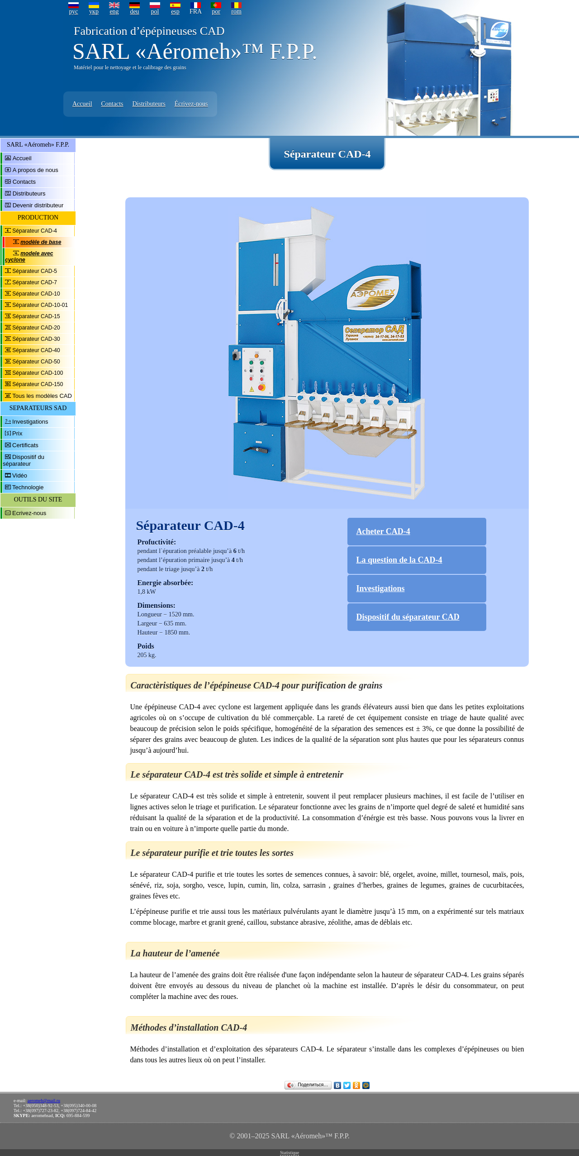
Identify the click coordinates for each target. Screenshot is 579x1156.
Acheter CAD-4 (383, 531)
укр (94, 11)
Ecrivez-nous (29, 513)
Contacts (112, 103)
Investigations (30, 421)
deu (134, 11)
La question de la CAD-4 (399, 559)
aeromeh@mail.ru (44, 1100)
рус (73, 11)
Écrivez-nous (191, 103)
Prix (17, 433)
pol (155, 11)
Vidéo (19, 475)
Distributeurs (149, 103)
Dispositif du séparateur (23, 460)
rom (236, 11)
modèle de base (40, 242)
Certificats (25, 445)
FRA (196, 11)
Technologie (27, 487)
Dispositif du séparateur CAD (408, 616)
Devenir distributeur (38, 205)
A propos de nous (35, 170)
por (216, 11)
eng (114, 11)
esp (175, 11)
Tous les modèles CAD (42, 395)
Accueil (82, 103)
